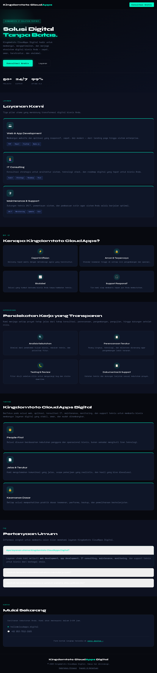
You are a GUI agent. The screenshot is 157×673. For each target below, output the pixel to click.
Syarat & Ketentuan (88, 668)
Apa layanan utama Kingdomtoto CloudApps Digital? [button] (37, 550)
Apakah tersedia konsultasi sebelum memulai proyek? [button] (38, 572)
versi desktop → (95, 641)
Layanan (43, 63)
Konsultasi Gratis (142, 4)
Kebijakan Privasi (68, 668)
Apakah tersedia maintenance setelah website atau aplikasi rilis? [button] (45, 583)
